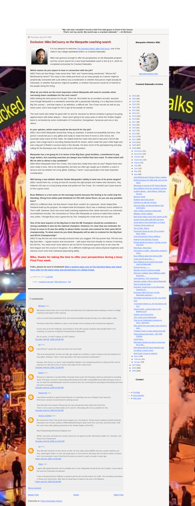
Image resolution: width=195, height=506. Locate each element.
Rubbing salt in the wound (144, 199)
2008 (134, 148)
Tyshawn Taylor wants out (144, 225)
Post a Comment (34, 488)
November (138, 154)
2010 (134, 142)
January (137, 362)
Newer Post (33, 495)
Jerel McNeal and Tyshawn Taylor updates (150, 177)
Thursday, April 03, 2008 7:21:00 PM (49, 367)
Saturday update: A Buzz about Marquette (150, 281)
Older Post (118, 495)
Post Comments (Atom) (51, 501)
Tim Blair (136, 392)
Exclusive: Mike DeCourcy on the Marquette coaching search (70, 42)
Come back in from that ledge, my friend (149, 222)
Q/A (69, 282)
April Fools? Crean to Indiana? (145, 353)
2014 (134, 131)
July (136, 165)
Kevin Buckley (138, 395)
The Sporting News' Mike (93, 48)
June (136, 168)
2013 (134, 134)
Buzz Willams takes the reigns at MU (148, 256)
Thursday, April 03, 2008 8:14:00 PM (49, 388)
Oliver (40, 464)
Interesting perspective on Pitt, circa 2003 (150, 298)
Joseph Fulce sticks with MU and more (149, 219)
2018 (134, 119)
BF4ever (41, 306)
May (136, 171)
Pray (135, 301)
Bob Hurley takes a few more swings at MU (150, 217)
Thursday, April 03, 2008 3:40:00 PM (49, 339)
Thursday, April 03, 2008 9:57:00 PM (49, 410)
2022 (134, 107)
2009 (134, 145)
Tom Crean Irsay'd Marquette (145, 317)
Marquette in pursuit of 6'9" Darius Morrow (150, 185)
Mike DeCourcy (61, 282)
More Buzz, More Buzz (143, 248)
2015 (134, 128)
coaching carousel (46, 282)
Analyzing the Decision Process (146, 239)
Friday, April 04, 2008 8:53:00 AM (48, 482)
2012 (134, 136)
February (138, 359)
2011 (134, 139)
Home (76, 495)
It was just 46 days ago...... (144, 259)
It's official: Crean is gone (143, 350)
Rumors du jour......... (142, 267)
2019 (134, 116)
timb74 (41, 373)
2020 (134, 113)
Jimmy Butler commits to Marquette (147, 211)
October (137, 157)
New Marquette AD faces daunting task (149, 347)
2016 (134, 125)
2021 (134, 110)
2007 (134, 365)
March (136, 356)
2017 (134, 122)
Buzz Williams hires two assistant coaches (150, 188)
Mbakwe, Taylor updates (143, 214)
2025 (134, 99)
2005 (134, 371)
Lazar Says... (139, 339)
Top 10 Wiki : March (141, 228)
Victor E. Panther (45, 416)
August (137, 163)
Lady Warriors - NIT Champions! (146, 278)
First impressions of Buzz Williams (147, 236)
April (136, 174)
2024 (134, 101)
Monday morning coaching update (147, 270)
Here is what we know (142, 284)
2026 (134, 96)
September (138, 160)
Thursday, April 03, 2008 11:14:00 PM (50, 441)
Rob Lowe (137, 398)
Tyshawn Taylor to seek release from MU (149, 331)
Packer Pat (42, 393)
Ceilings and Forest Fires (143, 314)
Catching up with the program (145, 202)
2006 (134, 368)
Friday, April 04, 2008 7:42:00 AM (48, 459)
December (138, 151)
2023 (134, 104)
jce (39, 344)
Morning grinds (139, 197)
